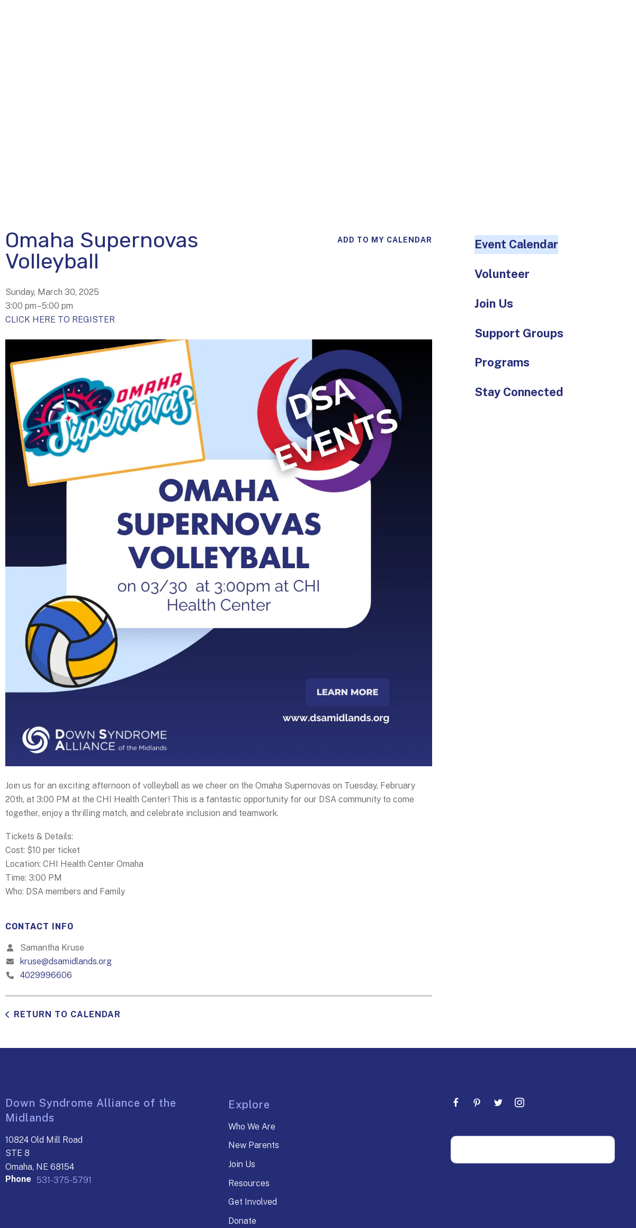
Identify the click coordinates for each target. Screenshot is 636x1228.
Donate (242, 1221)
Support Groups (518, 333)
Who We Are (251, 1127)
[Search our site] (533, 1149)
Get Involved (252, 1202)
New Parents (253, 1145)
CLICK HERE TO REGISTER (60, 320)
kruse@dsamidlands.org (66, 961)
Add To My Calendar (384, 240)
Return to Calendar (67, 1014)
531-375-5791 (64, 1180)
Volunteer (502, 274)
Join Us (493, 303)
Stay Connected (518, 392)
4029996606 (46, 975)
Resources (249, 1183)
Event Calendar (516, 244)
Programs (502, 362)
